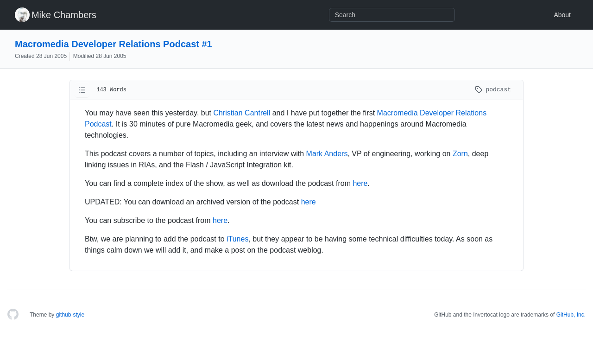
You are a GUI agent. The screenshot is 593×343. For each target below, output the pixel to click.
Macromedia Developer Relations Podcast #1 (113, 44)
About (562, 15)
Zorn (460, 154)
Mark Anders (327, 154)
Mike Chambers (64, 15)
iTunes (237, 239)
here (360, 183)
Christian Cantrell (242, 113)
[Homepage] (13, 315)
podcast (493, 89)
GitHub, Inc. (571, 314)
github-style (70, 314)
